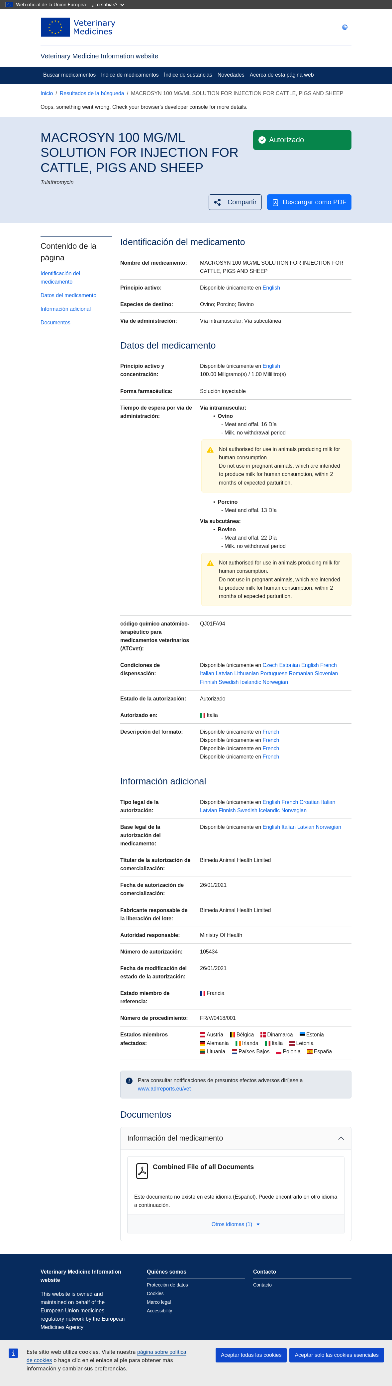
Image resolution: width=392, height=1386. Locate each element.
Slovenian (326, 673)
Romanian (301, 673)
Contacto (262, 1284)
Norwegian (275, 682)
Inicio (47, 93)
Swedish (229, 682)
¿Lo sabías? (108, 4)
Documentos (55, 322)
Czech (270, 665)
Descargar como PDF (309, 202)
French (328, 665)
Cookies (155, 1293)
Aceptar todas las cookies (251, 1355)
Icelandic (250, 682)
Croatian (310, 802)
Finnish (208, 682)
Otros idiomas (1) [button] (236, 1224)
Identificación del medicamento (60, 278)
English (271, 288)
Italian (207, 673)
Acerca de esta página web (282, 75)
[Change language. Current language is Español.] (344, 27)
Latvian (224, 673)
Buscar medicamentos (69, 75)
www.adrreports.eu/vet (164, 1088)
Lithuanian (246, 673)
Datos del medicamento (68, 295)
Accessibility (159, 1310)
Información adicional (66, 309)
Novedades (231, 75)
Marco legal (159, 1302)
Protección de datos (167, 1284)
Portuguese (274, 673)
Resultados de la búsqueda (92, 93)
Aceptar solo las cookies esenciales (337, 1355)
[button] (235, 202)
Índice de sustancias (188, 75)
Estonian (289, 665)
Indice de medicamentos (129, 75)
